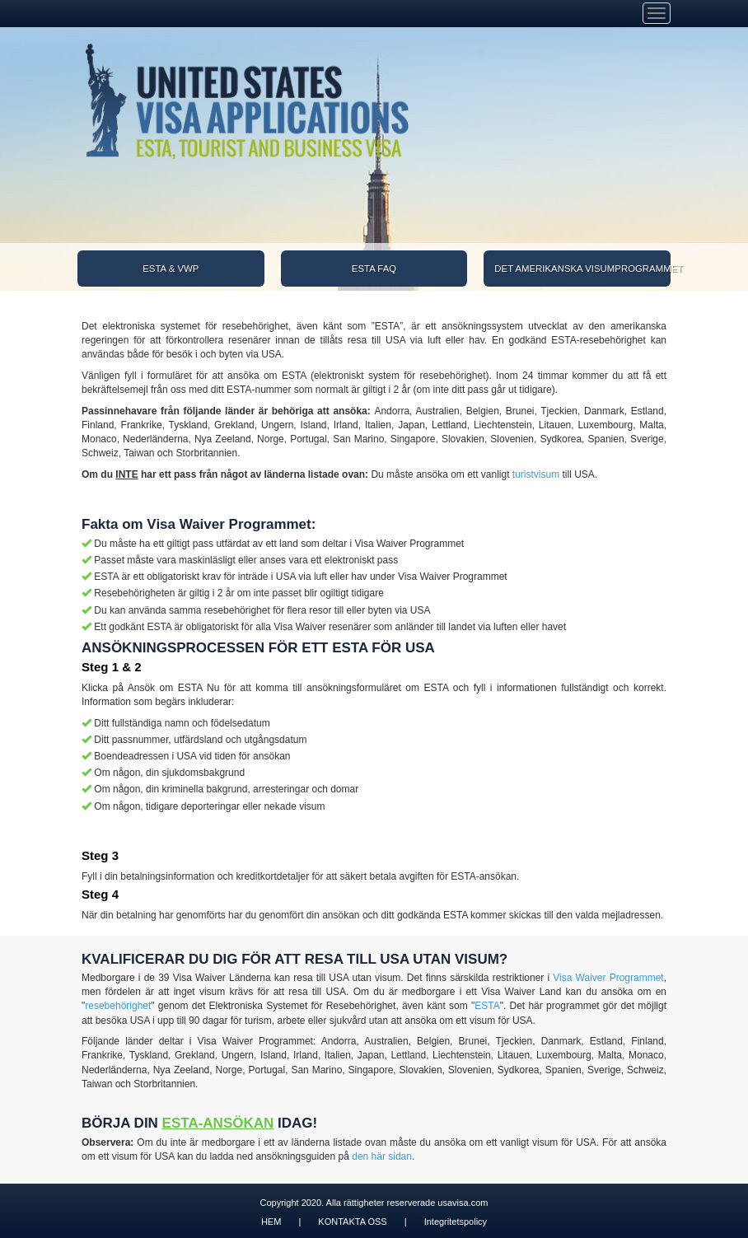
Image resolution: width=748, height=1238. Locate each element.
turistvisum (535, 474)
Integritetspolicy (455, 1221)
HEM (271, 1221)
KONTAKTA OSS (352, 1221)
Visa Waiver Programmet (608, 977)
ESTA (487, 1005)
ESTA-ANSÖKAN (218, 1123)
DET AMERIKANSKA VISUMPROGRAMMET (582, 268)
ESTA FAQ (374, 268)
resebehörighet (118, 1005)
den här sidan (382, 1156)
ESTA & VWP (171, 268)
